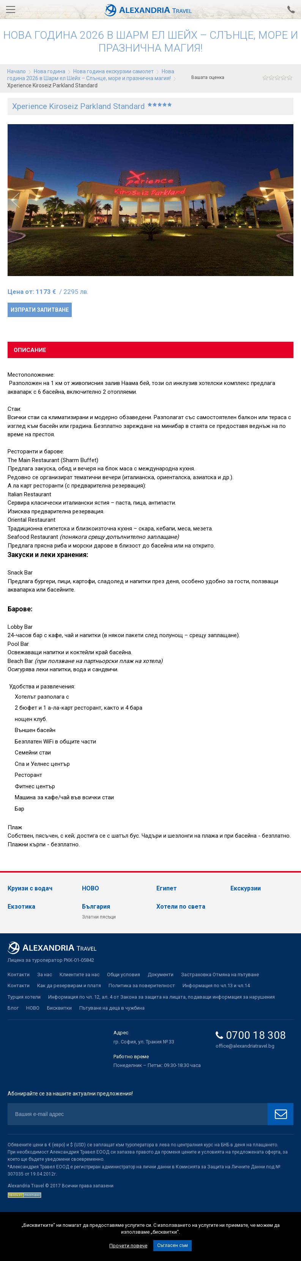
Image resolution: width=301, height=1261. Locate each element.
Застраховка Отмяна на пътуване (220, 974)
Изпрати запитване (40, 310)
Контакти (19, 974)
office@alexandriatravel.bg (245, 1046)
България (96, 906)
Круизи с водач (30, 888)
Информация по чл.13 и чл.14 (216, 985)
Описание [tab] (30, 350)
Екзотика (21, 906)
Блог (13, 1008)
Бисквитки (59, 1008)
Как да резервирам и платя (69, 985)
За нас (44, 974)
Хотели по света (180, 906)
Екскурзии (245, 888)
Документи (160, 974)
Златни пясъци (99, 917)
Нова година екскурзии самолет (113, 71)
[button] (285, 200)
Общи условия (123, 974)
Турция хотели (24, 997)
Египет (166, 888)
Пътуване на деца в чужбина (112, 1008)
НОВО (90, 888)
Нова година (49, 71)
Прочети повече (128, 1245)
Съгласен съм (172, 1245)
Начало (16, 71)
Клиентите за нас (79, 974)
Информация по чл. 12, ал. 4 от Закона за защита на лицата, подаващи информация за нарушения (161, 997)
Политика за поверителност (142, 985)
